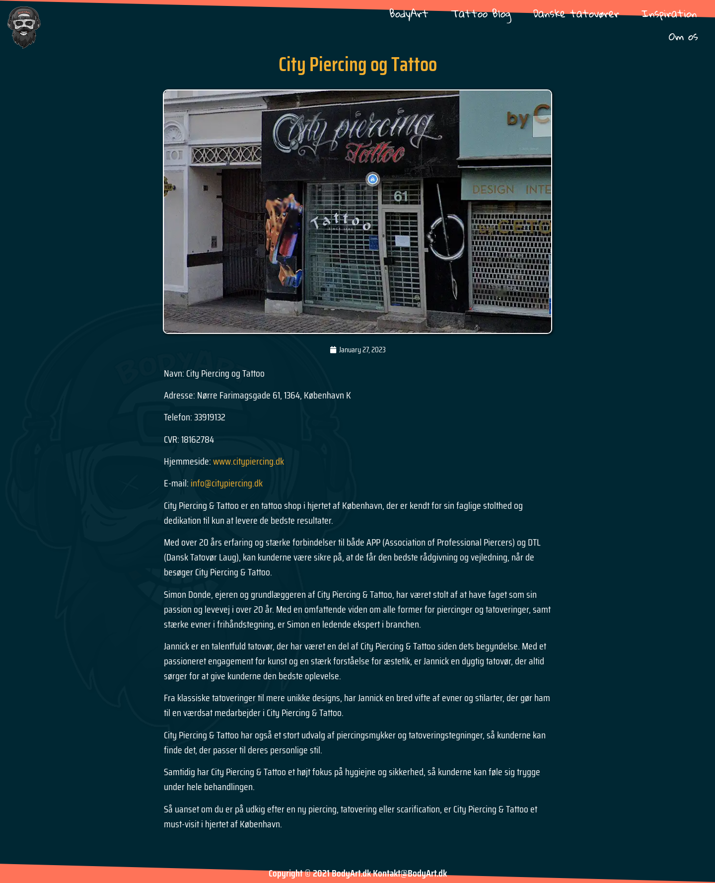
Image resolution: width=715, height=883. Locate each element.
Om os (683, 36)
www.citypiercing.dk (248, 461)
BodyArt (409, 13)
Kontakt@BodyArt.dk (410, 873)
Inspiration (669, 13)
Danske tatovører (576, 13)
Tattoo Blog (481, 13)
